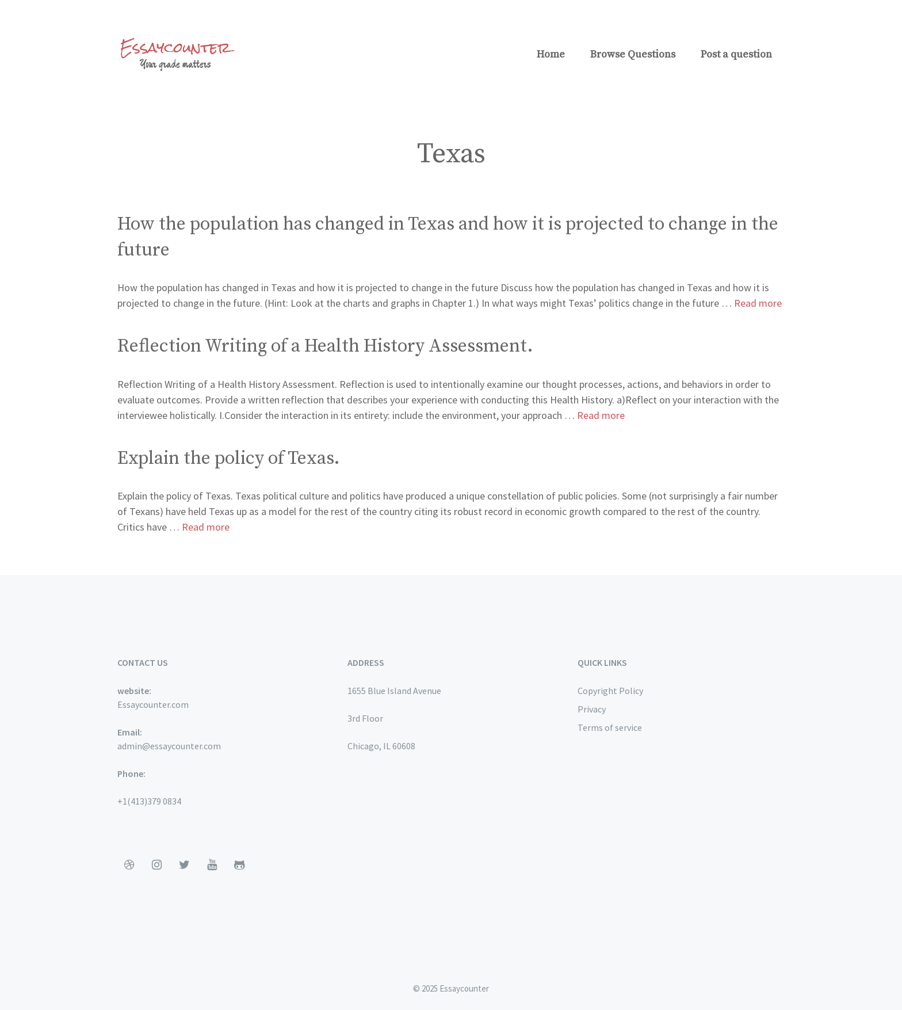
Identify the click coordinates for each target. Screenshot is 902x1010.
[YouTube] (211, 865)
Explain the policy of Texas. (228, 458)
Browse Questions (632, 54)
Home (551, 54)
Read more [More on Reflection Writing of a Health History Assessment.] (601, 415)
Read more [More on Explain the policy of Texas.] (206, 526)
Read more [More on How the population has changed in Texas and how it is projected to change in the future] (758, 303)
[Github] (239, 865)
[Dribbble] (128, 865)
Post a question (736, 54)
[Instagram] (156, 865)
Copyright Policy (610, 690)
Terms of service (610, 727)
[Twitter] (184, 865)
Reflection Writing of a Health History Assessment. (325, 346)
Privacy (592, 709)
